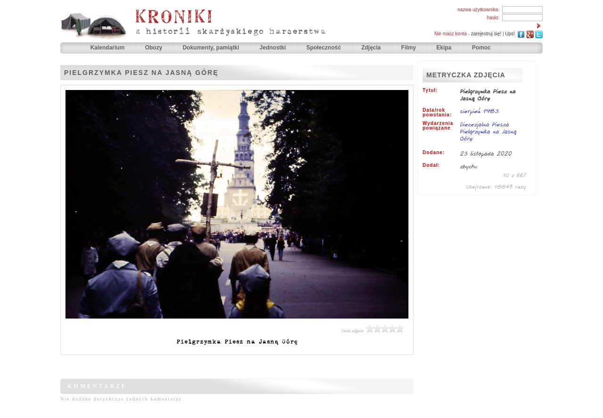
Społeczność (324, 47)
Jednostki (273, 47)
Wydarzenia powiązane (438, 126)
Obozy (154, 47)
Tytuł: (430, 90)
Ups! (510, 33)
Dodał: (431, 165)
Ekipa (443, 47)
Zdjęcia (372, 47)
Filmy (408, 47)
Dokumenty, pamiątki (212, 47)
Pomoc (481, 47)
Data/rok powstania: (437, 112)
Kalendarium (108, 47)
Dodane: (434, 152)
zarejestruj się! (486, 33)
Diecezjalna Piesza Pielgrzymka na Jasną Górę (488, 131)
